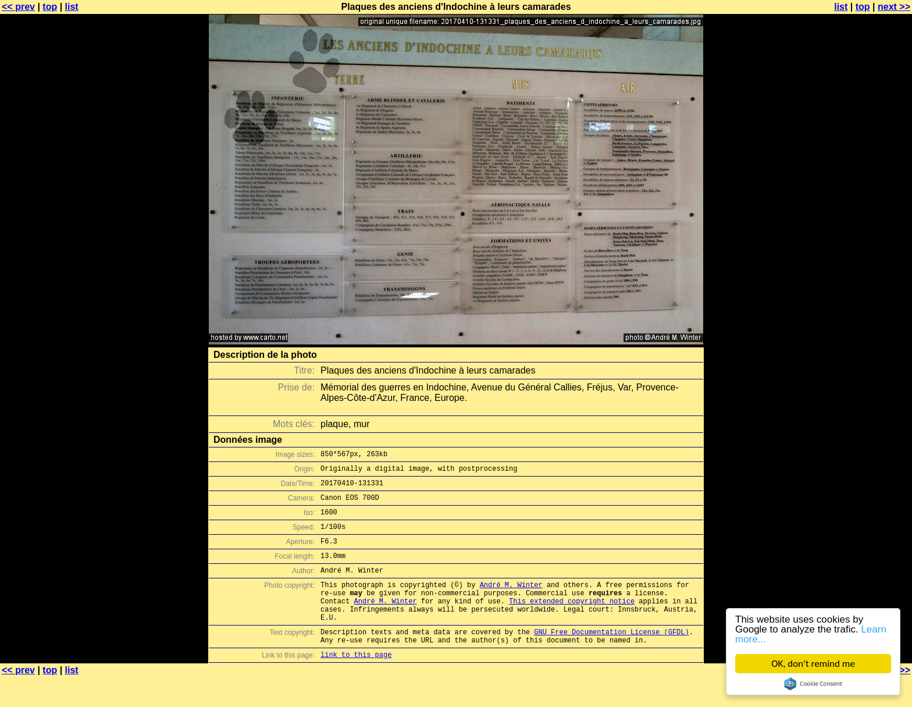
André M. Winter (511, 602)
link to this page (355, 684)
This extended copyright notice (572, 622)
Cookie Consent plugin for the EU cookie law (813, 683)
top (49, 7)
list (72, 7)
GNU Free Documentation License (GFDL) (611, 658)
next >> (894, 7)
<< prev (18, 7)
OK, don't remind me (813, 664)
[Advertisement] (864, 288)
